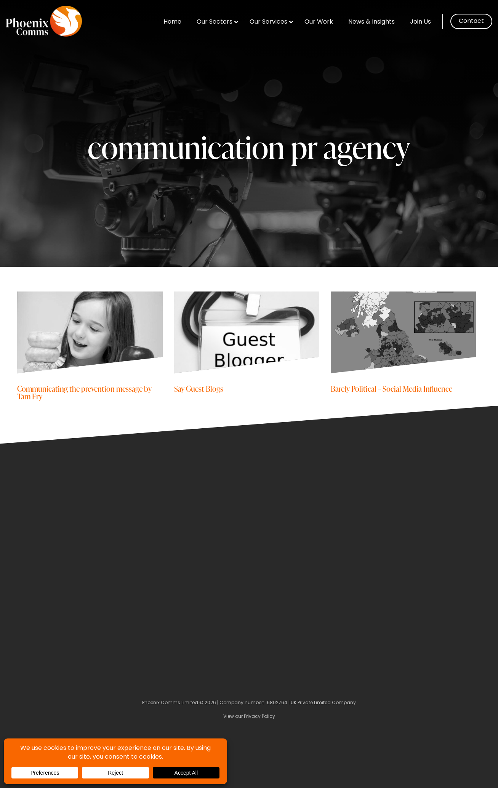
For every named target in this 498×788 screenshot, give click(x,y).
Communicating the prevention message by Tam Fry (84, 392)
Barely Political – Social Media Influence (391, 388)
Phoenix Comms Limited (170, 703)
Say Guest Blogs (198, 388)
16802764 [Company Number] (276, 703)
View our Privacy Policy (249, 717)
